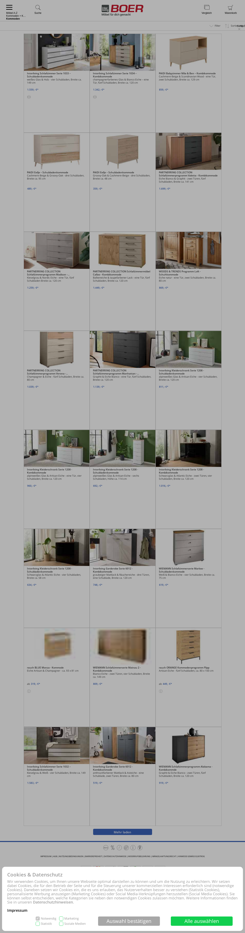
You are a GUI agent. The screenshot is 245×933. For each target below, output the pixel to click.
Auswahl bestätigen (129, 921)
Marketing (71, 918)
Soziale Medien (75, 924)
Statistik (46, 924)
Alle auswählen (201, 921)
